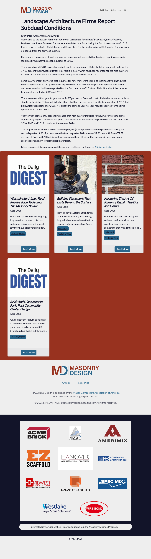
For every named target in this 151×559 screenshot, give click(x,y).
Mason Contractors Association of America (96, 392)
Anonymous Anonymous (46, 35)
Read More (29, 249)
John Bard (109, 232)
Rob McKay (62, 228)
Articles (104, 10)
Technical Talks (64, 234)
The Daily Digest (18, 233)
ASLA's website (103, 146)
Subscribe (115, 10)
